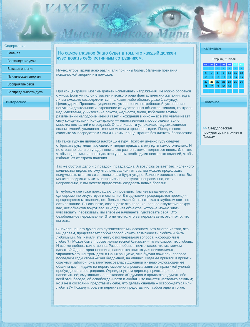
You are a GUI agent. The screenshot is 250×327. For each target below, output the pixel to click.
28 (212, 86)
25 (235, 81)
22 (217, 81)
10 (229, 73)
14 (212, 77)
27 (205, 86)
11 (235, 73)
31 (229, 86)
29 (217, 86)
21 (212, 81)
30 (223, 86)
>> (205, 128)
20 (205, 81)
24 (229, 81)
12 (241, 73)
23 (223, 81)
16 (223, 77)
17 (229, 77)
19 (241, 77)
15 (217, 77)
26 (241, 81)
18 (235, 77)
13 (205, 77)
